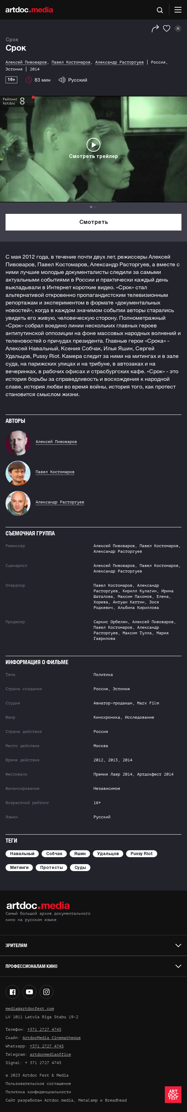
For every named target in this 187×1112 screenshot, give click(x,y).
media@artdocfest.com (30, 1008)
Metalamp (88, 1100)
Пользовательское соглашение (38, 1083)
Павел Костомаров (55, 471)
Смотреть (93, 222)
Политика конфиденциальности (38, 1091)
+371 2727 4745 (44, 1029)
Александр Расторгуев (60, 502)
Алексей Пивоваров (56, 441)
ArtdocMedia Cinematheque (52, 1037)
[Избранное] (166, 28)
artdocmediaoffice (50, 1054)
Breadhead (116, 1100)
